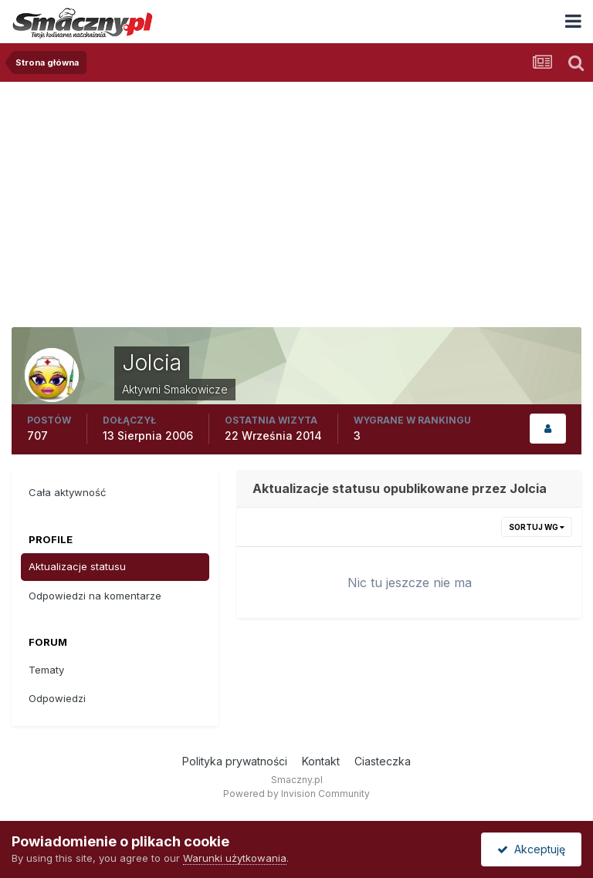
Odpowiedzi (57, 698)
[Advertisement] (296, 197)
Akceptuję (531, 849)
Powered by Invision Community (296, 793)
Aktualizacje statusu (77, 566)
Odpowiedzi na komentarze (95, 595)
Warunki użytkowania (234, 858)
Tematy (46, 670)
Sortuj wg (536, 527)
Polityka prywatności (234, 761)
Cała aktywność (67, 492)
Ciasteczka (382, 761)
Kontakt (321, 761)
